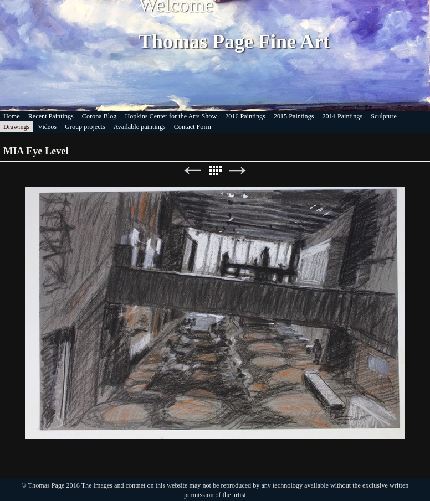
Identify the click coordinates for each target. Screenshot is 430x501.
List (215, 171)
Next (237, 171)
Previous (192, 171)
